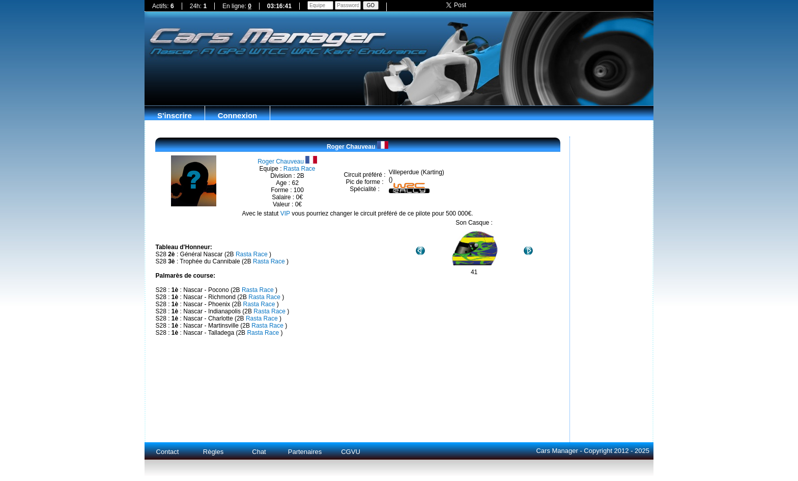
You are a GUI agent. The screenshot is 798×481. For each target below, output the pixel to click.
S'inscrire (174, 115)
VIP (285, 213)
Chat (259, 452)
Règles (213, 452)
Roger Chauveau (357, 146)
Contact (167, 452)
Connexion (238, 115)
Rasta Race (299, 168)
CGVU (350, 452)
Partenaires (305, 452)
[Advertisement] (399, 80)
